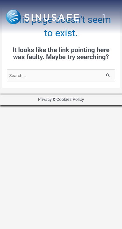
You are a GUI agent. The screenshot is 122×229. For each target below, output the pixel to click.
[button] (104, 17)
